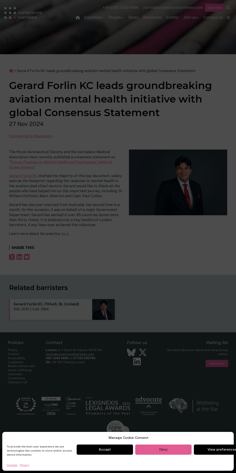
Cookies (12, 465)
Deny (163, 449)
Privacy (24, 465)
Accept (105, 449)
